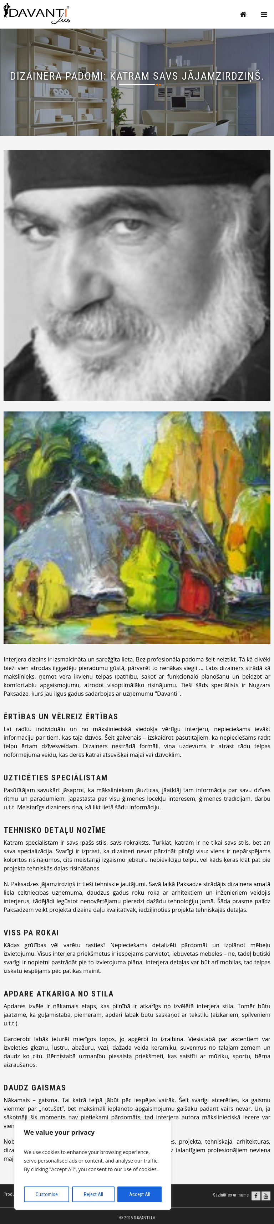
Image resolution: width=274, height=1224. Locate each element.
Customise (47, 1194)
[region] (92, 1165)
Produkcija (14, 1194)
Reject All (93, 1194)
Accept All (139, 1194)
